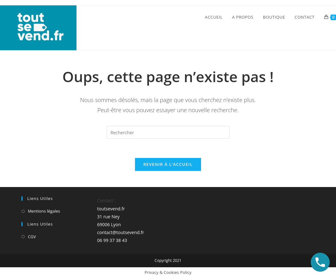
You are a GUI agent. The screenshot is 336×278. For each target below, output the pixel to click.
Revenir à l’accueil (167, 164)
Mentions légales (44, 211)
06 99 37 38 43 (112, 240)
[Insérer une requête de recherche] (168, 132)
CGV (32, 236)
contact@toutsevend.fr (120, 232)
